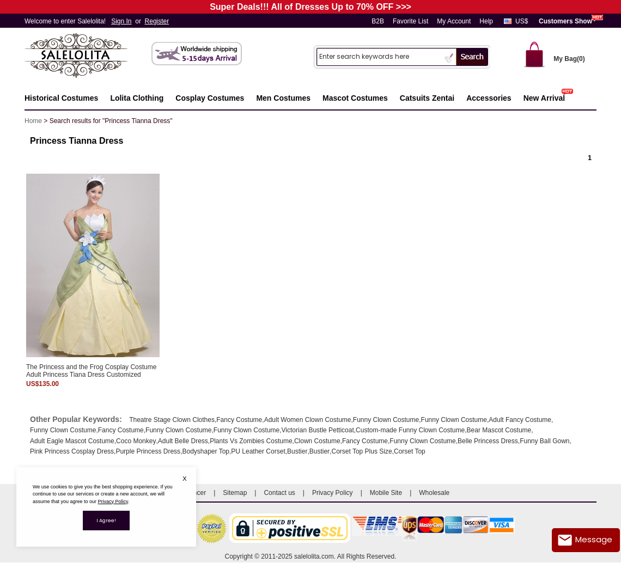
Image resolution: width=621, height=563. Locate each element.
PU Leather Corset (258, 451)
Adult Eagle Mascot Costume (72, 441)
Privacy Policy (332, 493)
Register (157, 21)
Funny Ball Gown (544, 441)
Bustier (297, 451)
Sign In (121, 21)
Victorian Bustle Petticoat (318, 430)
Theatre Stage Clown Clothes (172, 420)
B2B (378, 21)
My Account (454, 21)
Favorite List (410, 21)
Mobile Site (386, 493)
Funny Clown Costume (386, 420)
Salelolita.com (87, 56)
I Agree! (106, 520)
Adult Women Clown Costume (307, 420)
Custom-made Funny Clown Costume (410, 430)
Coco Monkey (136, 441)
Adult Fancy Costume (520, 420)
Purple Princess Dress (147, 451)
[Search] (379, 56)
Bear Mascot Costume (499, 430)
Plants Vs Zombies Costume (251, 441)
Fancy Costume (239, 420)
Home (33, 121)
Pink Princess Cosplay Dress (72, 451)
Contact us (279, 493)
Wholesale (434, 493)
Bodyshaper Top (205, 451)
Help (486, 21)
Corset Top (409, 451)
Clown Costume (317, 441)
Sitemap (235, 493)
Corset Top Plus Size (361, 451)
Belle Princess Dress (488, 441)
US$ (521, 21)
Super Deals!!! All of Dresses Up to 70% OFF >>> (310, 6)
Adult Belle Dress (183, 441)
